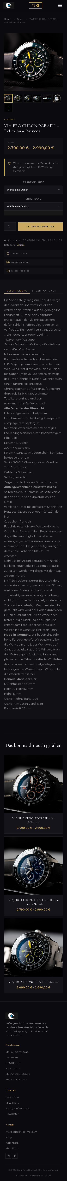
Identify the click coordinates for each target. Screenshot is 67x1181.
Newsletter (12, 1113)
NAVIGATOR (12, 1068)
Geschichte (12, 1097)
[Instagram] (8, 1156)
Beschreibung (17, 290)
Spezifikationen (44, 290)
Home (7, 19)
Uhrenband (34, 199)
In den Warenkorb (40, 226)
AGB (48, 1175)
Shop (20, 19)
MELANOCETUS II (16, 1079)
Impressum (22, 1175)
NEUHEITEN (13, 1063)
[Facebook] (14, 1156)
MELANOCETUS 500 (17, 1074)
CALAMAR (11, 1057)
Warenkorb (12, 1142)
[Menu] (60, 5)
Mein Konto (12, 1148)
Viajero (9, 119)
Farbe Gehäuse (33, 182)
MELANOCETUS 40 (17, 1052)
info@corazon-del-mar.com (21, 1131)
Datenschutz (36, 1175)
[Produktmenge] (10, 226)
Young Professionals (17, 1108)
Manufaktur (12, 1103)
